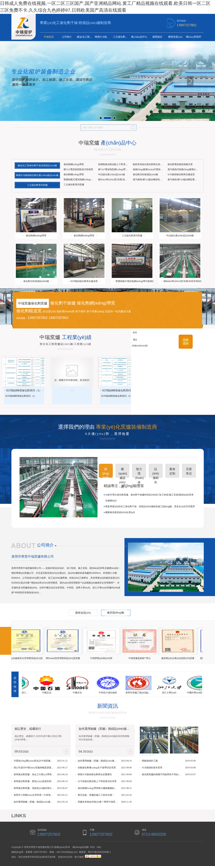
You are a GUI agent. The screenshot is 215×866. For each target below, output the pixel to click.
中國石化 (78, 692)
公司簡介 (67, 37)
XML (99, 847)
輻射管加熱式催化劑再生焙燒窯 (149, 164)
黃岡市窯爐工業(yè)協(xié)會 (139, 692)
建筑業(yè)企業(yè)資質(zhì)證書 (178, 658)
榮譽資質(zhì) (175, 37)
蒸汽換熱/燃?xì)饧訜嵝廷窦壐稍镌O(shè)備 (184, 179)
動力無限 (79, 857)
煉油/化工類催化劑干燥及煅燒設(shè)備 (85, 37)
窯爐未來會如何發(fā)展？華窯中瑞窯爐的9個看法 (98, 802)
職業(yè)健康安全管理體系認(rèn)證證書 (25, 659)
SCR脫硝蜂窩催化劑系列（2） (120, 390)
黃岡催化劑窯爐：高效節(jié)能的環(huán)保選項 (34, 788)
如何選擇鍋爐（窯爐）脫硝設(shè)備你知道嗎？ (110, 728)
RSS (92, 847)
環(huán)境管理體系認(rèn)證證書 (64, 658)
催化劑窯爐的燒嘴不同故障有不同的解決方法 (162, 774)
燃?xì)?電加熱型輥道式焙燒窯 (78, 169)
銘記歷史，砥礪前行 (28, 728)
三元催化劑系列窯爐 (121, 37)
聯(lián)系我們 (193, 37)
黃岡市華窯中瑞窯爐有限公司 (32, 556)
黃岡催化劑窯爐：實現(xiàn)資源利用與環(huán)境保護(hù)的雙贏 (34, 781)
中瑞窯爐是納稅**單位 (140, 658)
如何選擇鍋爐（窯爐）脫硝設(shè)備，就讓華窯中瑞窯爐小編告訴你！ (34, 802)
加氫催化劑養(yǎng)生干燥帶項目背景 (97, 767)
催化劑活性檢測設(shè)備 (145, 174)
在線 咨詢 (185, 341)
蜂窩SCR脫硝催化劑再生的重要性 (95, 774)
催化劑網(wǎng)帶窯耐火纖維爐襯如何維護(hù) (98, 788)
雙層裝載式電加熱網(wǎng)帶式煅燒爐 (80, 179)
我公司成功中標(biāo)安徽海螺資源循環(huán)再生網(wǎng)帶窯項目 (34, 767)
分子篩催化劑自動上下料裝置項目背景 (97, 781)
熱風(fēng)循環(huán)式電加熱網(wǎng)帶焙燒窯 (149, 169)
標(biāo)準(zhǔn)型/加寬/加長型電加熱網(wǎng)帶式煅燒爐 (114, 179)
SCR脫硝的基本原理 (152, 767)
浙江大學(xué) (170, 692)
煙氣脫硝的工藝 (150, 761)
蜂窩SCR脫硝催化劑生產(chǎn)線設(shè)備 (103, 37)
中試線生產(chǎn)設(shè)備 (111, 174)
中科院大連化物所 (109, 692)
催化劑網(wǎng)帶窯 (74, 164)
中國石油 (47, 692)
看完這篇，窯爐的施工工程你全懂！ (96, 795)
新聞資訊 (157, 37)
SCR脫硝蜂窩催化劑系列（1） (24, 390)
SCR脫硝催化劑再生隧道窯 (181, 174)
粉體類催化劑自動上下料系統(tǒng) (114, 164)
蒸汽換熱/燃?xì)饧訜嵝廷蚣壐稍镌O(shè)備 (149, 179)
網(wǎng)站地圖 (81, 847)
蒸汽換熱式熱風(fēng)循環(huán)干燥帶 (184, 169)
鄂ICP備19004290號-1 (99, 852)
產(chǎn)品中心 (139, 37)
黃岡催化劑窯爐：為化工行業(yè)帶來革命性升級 (34, 774)
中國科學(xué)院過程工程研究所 (201, 692)
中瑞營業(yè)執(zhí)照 (102, 658)
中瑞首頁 (49, 37)
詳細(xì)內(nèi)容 (151, 349)
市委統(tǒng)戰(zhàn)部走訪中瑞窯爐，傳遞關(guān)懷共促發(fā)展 (34, 761)
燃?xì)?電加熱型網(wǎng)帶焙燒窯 (114, 169)
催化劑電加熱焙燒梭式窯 (180, 164)
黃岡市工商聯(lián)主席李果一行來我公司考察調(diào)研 (34, 795)
